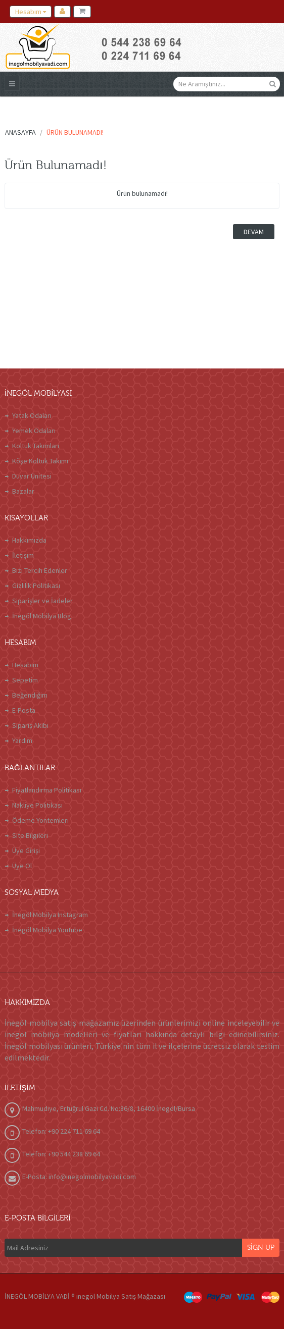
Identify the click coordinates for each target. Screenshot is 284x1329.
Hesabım (25, 664)
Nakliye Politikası (37, 805)
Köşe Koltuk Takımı (40, 460)
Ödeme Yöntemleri (40, 820)
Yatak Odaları (32, 415)
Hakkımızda (29, 540)
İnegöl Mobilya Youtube (47, 929)
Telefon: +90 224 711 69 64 (61, 1131)
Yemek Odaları (34, 430)
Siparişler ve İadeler (42, 600)
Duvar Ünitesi (32, 476)
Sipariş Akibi (30, 725)
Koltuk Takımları (35, 445)
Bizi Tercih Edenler (39, 570)
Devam (254, 231)
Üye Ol (22, 865)
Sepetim (25, 679)
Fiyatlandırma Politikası (46, 789)
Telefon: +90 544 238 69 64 (61, 1153)
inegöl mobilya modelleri (51, 1034)
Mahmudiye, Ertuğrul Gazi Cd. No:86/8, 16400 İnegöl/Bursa (108, 1108)
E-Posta (23, 710)
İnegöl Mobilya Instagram (50, 914)
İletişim (23, 555)
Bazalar (23, 491)
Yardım (22, 740)
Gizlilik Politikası (36, 585)
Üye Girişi (26, 850)
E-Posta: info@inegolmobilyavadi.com (79, 1176)
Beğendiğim (30, 695)
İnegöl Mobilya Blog (41, 615)
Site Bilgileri (30, 835)
